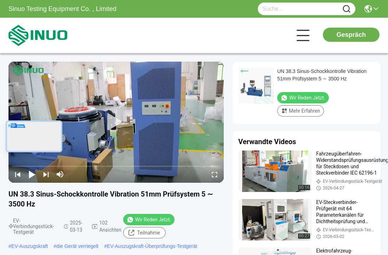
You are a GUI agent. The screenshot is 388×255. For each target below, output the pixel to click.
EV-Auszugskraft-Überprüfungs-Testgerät (152, 246)
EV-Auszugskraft (29, 246)
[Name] (346, 9)
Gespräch (351, 34)
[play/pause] (32, 174)
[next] (46, 174)
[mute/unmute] (60, 174)
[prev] (18, 174)
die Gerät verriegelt (77, 246)
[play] (116, 122)
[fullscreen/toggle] (214, 174)
